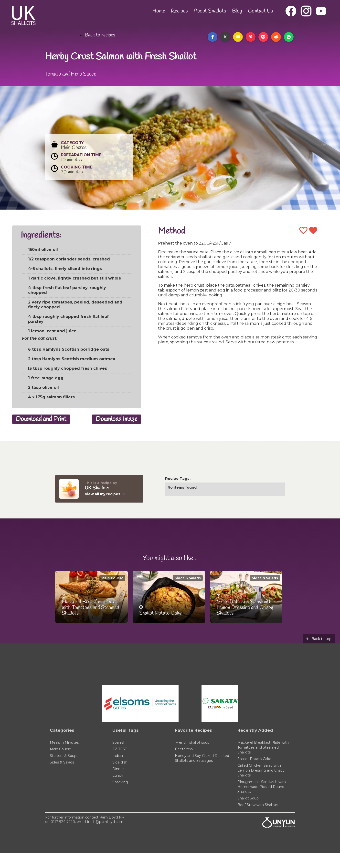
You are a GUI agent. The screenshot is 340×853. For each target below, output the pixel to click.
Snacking (120, 782)
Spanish (119, 742)
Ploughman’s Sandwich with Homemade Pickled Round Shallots (261, 787)
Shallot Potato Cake (254, 759)
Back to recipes (100, 35)
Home (158, 11)
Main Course (112, 578)
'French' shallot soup (192, 742)
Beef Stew (184, 749)
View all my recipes (102, 494)
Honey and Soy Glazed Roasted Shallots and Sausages (202, 758)
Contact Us (260, 11)
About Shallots (210, 11)
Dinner (118, 769)
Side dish (120, 762)
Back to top (321, 639)
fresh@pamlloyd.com (105, 821)
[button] (212, 37)
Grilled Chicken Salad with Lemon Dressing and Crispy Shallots (261, 770)
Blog (237, 11)
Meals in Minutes (64, 742)
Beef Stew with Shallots (257, 805)
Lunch (117, 775)
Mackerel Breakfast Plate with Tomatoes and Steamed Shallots (263, 747)
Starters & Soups (64, 755)
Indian (117, 755)
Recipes (179, 11)
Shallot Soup (248, 798)
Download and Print (41, 419)
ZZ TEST (119, 749)
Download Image (116, 419)
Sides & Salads (188, 578)
